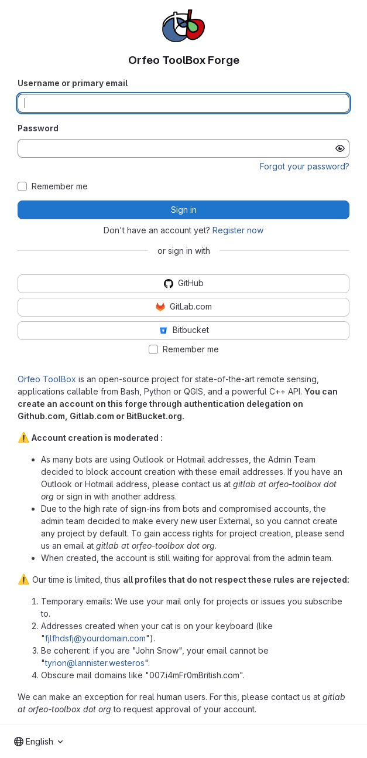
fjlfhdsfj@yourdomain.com (95, 638)
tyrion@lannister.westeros (95, 663)
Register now (237, 230)
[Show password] (340, 148)
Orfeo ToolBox (47, 379)
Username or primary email (73, 83)
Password (38, 128)
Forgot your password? (304, 166)
